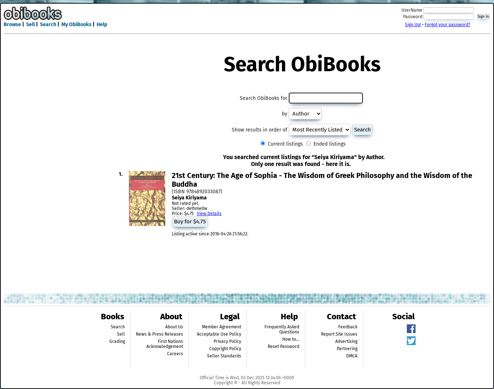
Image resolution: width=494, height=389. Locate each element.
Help (102, 24)
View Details (209, 213)
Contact (341, 316)
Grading (117, 341)
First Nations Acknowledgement (164, 344)
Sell (30, 24)
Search (48, 24)
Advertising (346, 341)
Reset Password (283, 346)
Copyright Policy (225, 348)
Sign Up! (413, 24)
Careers (175, 353)
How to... (290, 339)
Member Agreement (221, 326)
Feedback (347, 326)
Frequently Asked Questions (281, 329)
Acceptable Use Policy (219, 334)
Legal (230, 316)
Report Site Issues (339, 334)
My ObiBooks (76, 24)
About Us (174, 326)
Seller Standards (224, 355)
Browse (12, 24)
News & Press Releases (159, 334)
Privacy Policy (227, 341)
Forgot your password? (447, 24)
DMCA (351, 355)
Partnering (347, 348)
